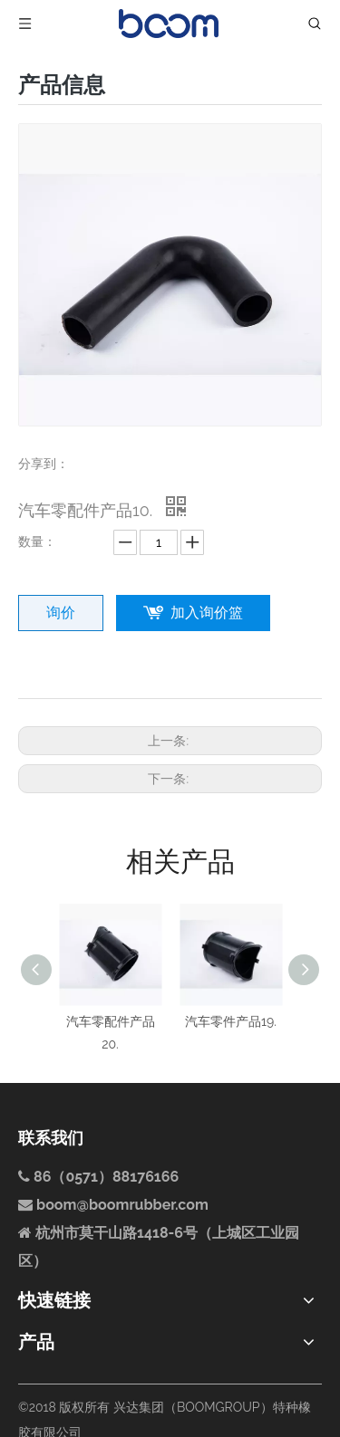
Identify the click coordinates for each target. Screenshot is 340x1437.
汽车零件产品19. (231, 1021)
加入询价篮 (206, 612)
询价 (60, 612)
